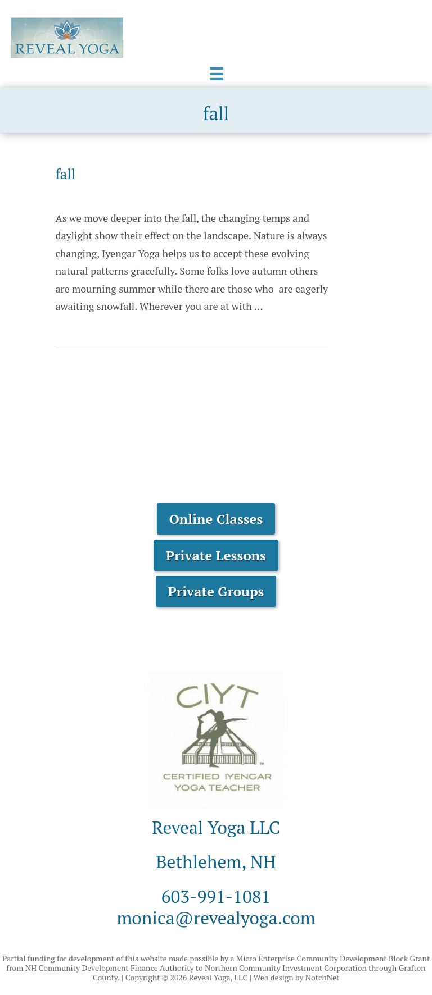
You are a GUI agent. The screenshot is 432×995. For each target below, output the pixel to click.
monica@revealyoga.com (216, 917)
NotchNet (322, 977)
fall (65, 174)
